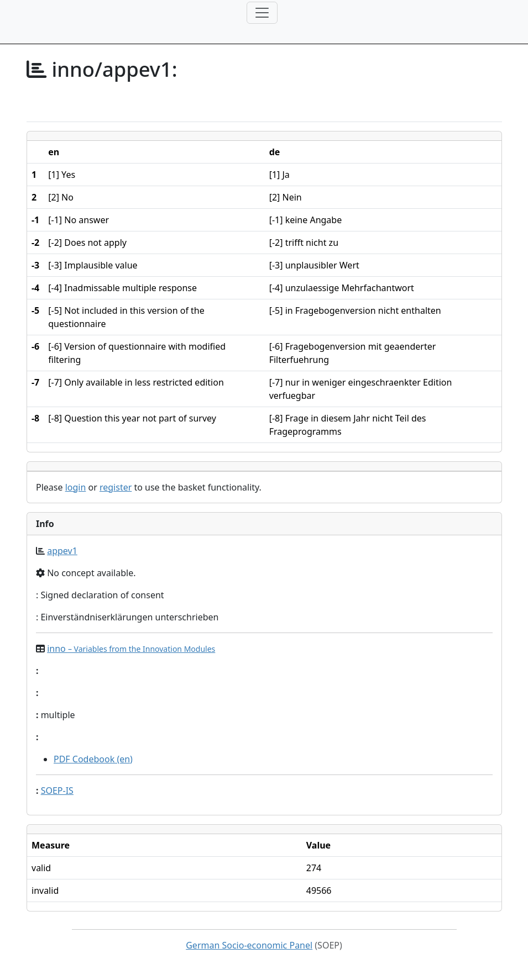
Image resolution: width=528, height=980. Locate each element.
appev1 (62, 551)
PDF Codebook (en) (93, 759)
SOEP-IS (57, 790)
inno (131, 648)
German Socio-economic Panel (249, 945)
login (75, 487)
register (116, 487)
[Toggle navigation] (262, 13)
